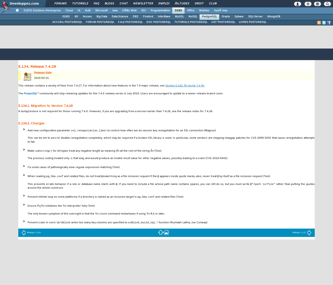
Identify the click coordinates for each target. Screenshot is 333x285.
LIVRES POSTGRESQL (252, 22)
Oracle (226, 16)
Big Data (101, 16)
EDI (143, 10)
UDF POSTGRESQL (223, 22)
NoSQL (192, 16)
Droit (199, 4)
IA (78, 10)
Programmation (160, 10)
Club (213, 4)
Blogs (109, 4)
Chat (123, 4)
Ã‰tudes (182, 4)
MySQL (179, 16)
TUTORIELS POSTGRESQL (190, 22)
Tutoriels (80, 4)
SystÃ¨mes (221, 10)
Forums (60, 4)
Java (114, 10)
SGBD (178, 10)
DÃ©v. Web (129, 10)
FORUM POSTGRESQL (100, 22)
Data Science (120, 16)
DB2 (135, 16)
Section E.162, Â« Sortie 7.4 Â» (184, 86)
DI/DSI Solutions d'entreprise (42, 10)
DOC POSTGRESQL (158, 22)
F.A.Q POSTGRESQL (130, 22)
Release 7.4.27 (302, 233)
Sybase (239, 16)
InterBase (164, 16)
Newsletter (143, 4)
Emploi (164, 4)
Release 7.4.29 (31, 233)
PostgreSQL (209, 16)
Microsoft (101, 10)
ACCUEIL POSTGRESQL (67, 22)
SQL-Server (255, 16)
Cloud (69, 10)
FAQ (96, 4)
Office (190, 10)
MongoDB (273, 16)
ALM (88, 10)
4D (76, 16)
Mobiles (204, 10)
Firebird (148, 16)
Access (87, 16)
